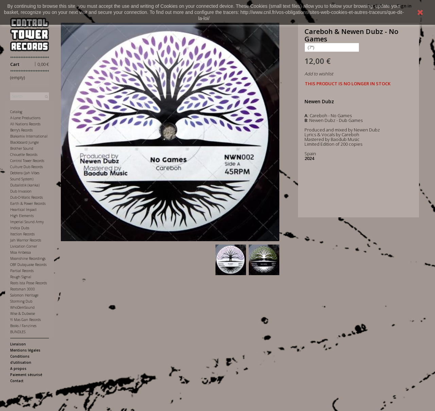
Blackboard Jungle (24, 142)
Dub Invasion (21, 191)
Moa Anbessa (20, 252)
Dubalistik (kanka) (24, 185)
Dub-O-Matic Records (26, 197)
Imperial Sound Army (27, 221)
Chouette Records (23, 154)
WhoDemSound (22, 307)
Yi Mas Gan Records (25, 319)
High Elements (22, 215)
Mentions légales (25, 350)
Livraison (18, 344)
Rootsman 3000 (22, 289)
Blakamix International (29, 136)
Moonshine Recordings (28, 258)
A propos (18, 368)
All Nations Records (25, 124)
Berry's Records (21, 130)
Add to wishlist (318, 74)
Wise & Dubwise (22, 313)
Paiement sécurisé (26, 374)
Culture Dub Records (26, 166)
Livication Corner (23, 246)
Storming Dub (21, 301)
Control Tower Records (27, 160)
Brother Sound (21, 148)
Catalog (16, 111)
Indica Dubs (19, 228)
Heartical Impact (23, 209)
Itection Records (22, 234)
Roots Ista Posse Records (28, 283)
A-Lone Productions (25, 117)
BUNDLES (17, 331)
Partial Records (22, 270)
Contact (16, 380)
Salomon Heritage (24, 295)
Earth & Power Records (28, 203)
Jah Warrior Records (25, 240)
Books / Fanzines (23, 325)
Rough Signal (20, 276)
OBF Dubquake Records (28, 264)
